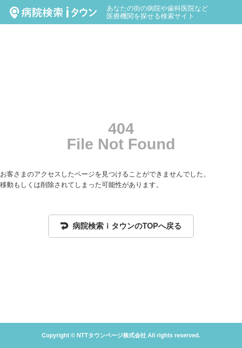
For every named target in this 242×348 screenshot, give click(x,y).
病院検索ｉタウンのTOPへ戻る (121, 226)
